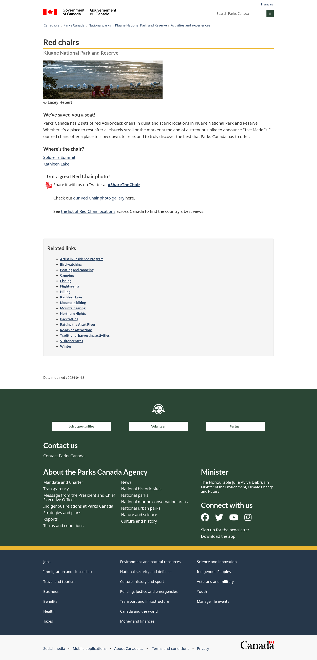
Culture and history (139, 521)
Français (267, 4)
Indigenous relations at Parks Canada (78, 506)
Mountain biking (73, 302)
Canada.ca (51, 25)
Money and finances (137, 621)
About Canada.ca (128, 648)
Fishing (65, 281)
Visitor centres (71, 341)
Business (51, 591)
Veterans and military (215, 581)
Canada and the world (139, 611)
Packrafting (69, 319)
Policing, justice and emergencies (149, 591)
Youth (202, 591)
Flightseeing (69, 286)
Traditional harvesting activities (85, 335)
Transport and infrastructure (144, 601)
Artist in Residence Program (81, 259)
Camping (67, 275)
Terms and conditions (63, 525)
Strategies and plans (62, 512)
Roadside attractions (76, 330)
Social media (54, 648)
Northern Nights (73, 313)
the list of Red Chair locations (88, 211)
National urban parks (141, 508)
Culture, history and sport (142, 581)
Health (49, 611)
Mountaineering (73, 308)
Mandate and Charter (63, 482)
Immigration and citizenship (67, 571)
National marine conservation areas (154, 501)
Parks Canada (74, 25)
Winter (65, 346)
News (126, 482)
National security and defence (145, 571)
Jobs (47, 561)
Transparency (56, 488)
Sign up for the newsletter (225, 530)
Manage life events (213, 601)
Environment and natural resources (150, 561)
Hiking (65, 292)
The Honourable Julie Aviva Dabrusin (237, 487)
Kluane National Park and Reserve (141, 25)
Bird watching (71, 264)
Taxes (48, 621)
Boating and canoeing (77, 270)
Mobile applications (90, 648)
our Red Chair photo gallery (98, 198)
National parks (100, 25)
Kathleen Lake (56, 164)
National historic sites (141, 488)
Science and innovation (217, 561)
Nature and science (139, 514)
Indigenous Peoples (214, 571)
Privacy (203, 648)
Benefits (50, 601)
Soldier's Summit (59, 157)
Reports (50, 519)
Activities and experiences (190, 25)
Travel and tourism (59, 581)
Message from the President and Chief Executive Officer (79, 497)
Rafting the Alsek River (77, 324)
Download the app (218, 536)
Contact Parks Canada (64, 455)
